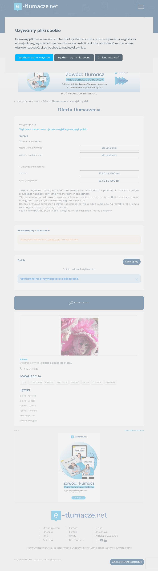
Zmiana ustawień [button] (108, 57)
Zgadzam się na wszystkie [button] (34, 57)
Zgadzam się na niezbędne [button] (74, 57)
